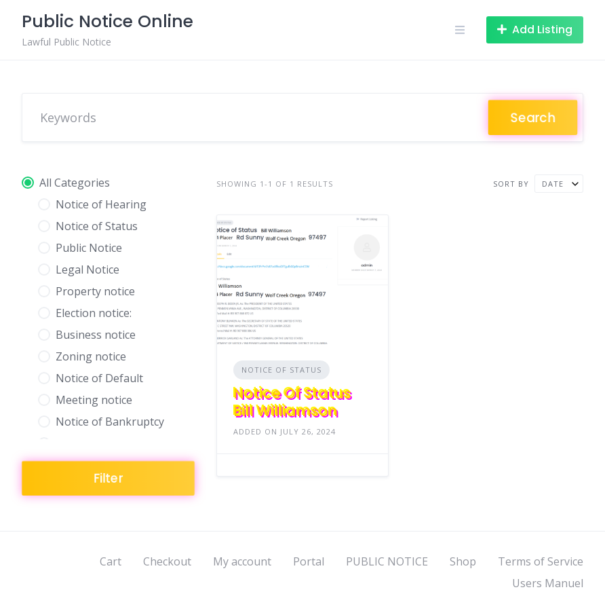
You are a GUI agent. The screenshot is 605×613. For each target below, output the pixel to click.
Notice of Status (281, 370)
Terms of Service (540, 561)
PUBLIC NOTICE (387, 561)
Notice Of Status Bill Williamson (292, 402)
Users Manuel (547, 583)
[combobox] (558, 183)
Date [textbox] (553, 184)
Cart (110, 561)
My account (242, 561)
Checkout (167, 561)
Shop (463, 561)
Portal (308, 561)
